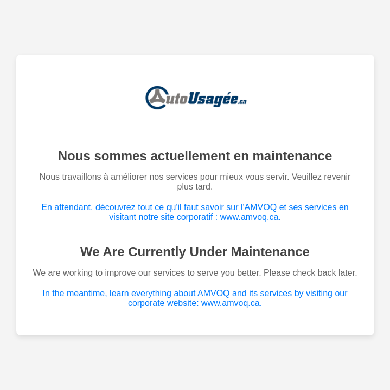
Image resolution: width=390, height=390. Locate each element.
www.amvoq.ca (249, 217)
